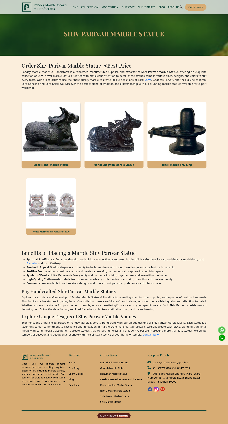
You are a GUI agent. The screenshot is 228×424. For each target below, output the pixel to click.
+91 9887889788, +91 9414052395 (171, 368)
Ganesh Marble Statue (112, 368)
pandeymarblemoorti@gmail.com (171, 362)
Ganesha (32, 263)
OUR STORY (128, 7)
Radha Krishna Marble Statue (116, 385)
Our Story (74, 368)
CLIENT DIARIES (146, 7)
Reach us (74, 385)
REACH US (173, 7)
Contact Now (151, 334)
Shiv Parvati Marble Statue (114, 396)
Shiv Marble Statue (110, 401)
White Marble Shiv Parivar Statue (51, 224)
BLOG (162, 7)
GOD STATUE (110, 7)
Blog (71, 379)
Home (72, 362)
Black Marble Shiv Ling (177, 165)
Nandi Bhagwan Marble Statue (114, 165)
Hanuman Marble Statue (113, 373)
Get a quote (195, 7)
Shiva (147, 80)
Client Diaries (76, 373)
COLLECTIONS (90, 7)
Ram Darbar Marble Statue (115, 390)
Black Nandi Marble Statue (51, 165)
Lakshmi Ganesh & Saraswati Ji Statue (121, 379)
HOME (74, 7)
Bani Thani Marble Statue (114, 362)
